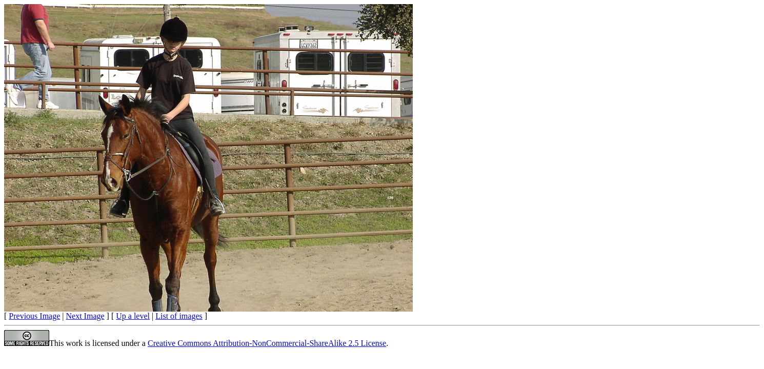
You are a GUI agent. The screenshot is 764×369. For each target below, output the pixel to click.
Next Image (85, 316)
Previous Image (34, 316)
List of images (179, 316)
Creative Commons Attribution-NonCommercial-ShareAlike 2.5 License (267, 343)
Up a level (133, 316)
